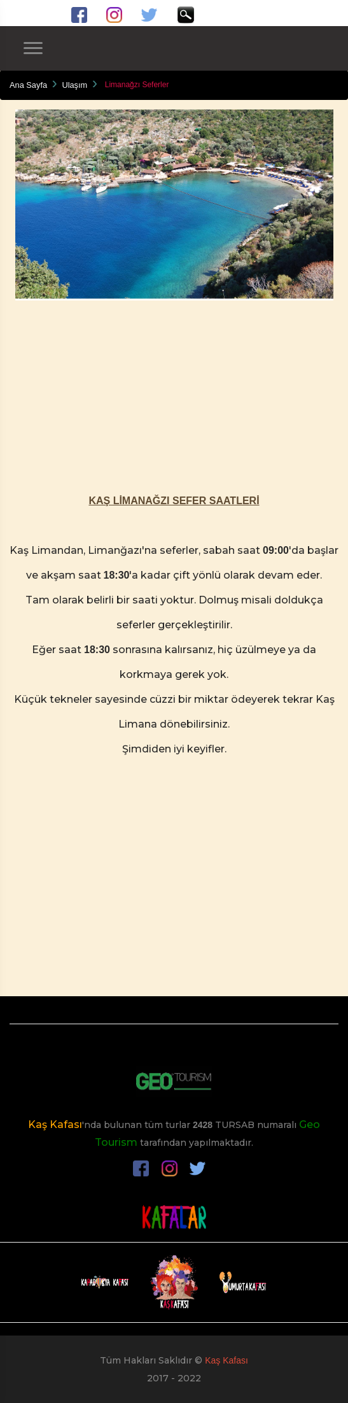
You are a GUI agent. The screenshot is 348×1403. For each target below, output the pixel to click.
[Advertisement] (174, 389)
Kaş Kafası (55, 1124)
